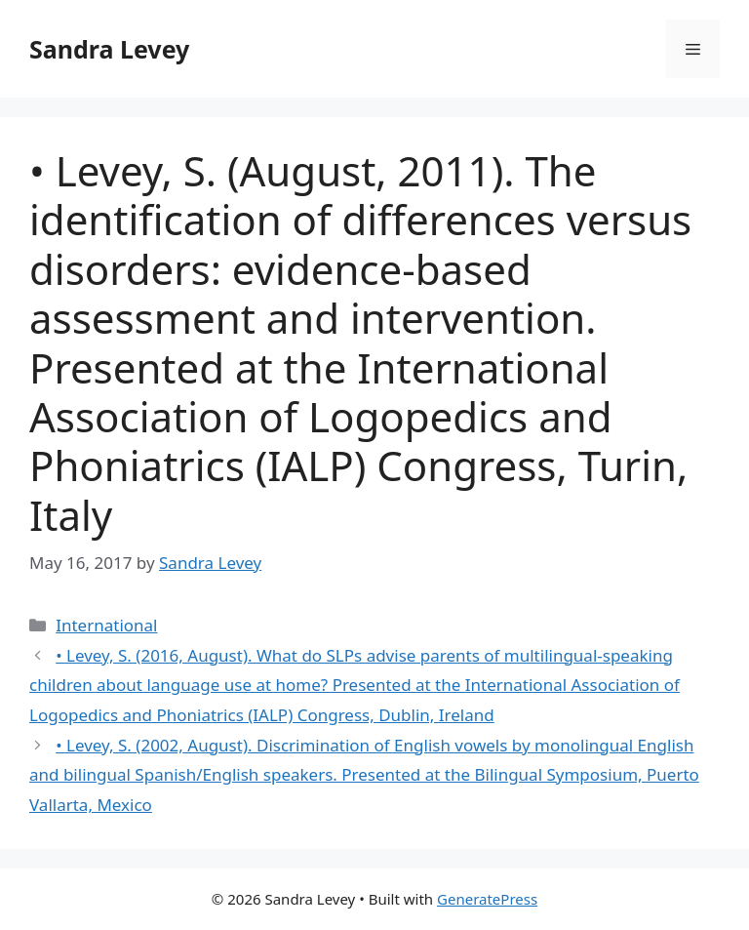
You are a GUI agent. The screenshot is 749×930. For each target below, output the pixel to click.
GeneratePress (487, 899)
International (106, 625)
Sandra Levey (109, 48)
